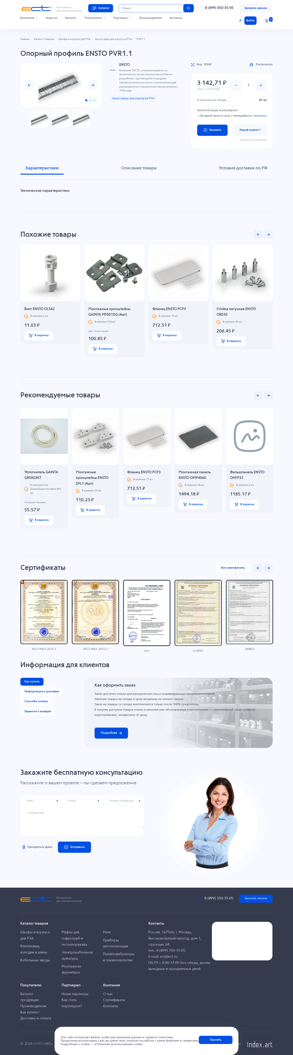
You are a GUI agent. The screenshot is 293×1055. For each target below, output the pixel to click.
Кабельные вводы (35, 960)
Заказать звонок (255, 8)
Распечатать (261, 65)
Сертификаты (114, 1000)
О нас (108, 994)
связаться (260, 115)
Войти (250, 20)
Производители (150, 18)
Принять (215, 1039)
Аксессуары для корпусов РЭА (133, 98)
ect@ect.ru (169, 957)
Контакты (176, 18)
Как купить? (29, 1012)
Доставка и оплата (35, 1018)
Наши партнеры (75, 994)
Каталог (70, 18)
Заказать (212, 130)
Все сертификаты (233, 567)
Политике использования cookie (119, 1044)
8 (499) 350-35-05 (219, 8)
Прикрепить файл (37, 847)
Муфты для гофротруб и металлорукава (74, 938)
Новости (51, 18)
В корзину (39, 336)
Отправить (74, 847)
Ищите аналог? (250, 130)
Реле (107, 932)
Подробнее (111, 733)
